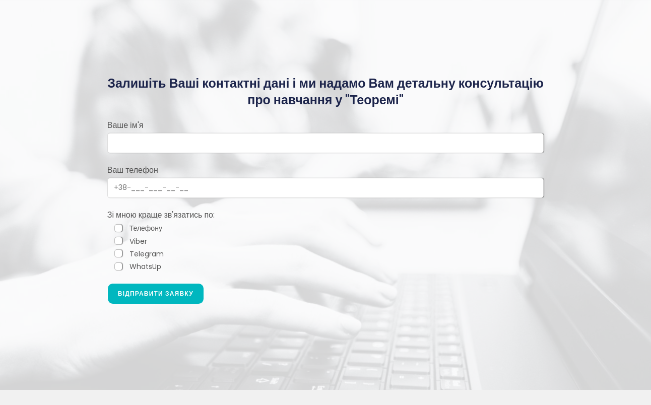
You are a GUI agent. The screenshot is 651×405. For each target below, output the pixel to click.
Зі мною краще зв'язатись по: (161, 215)
